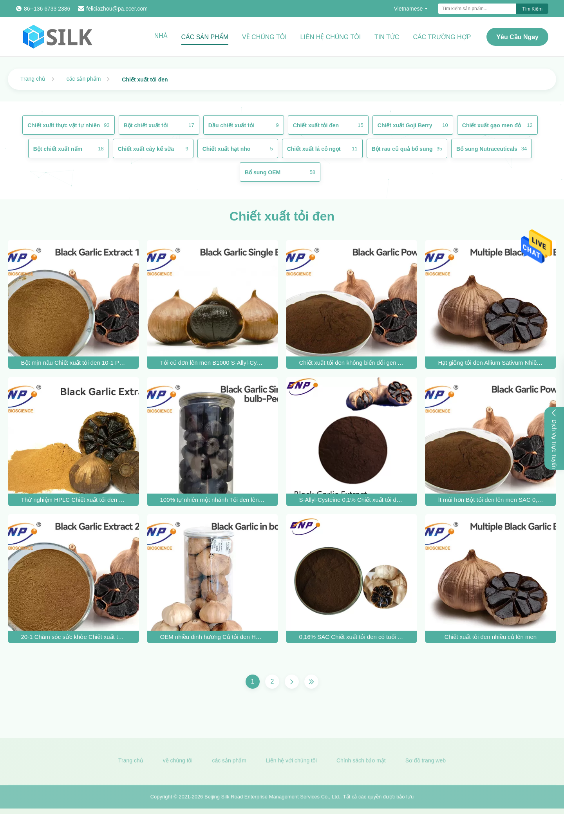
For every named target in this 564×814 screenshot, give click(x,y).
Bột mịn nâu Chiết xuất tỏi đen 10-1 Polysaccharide (73, 362)
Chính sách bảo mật (361, 763)
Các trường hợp (442, 37)
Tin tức (386, 37)
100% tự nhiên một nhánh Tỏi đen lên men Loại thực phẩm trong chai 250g (212, 499)
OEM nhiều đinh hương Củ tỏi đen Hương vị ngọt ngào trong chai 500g (212, 636)
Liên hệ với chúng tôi (291, 763)
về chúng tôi (178, 763)
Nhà (161, 36)
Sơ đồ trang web (425, 763)
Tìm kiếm (532, 9)
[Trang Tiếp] (292, 682)
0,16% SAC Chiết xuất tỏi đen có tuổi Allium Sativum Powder (351, 636)
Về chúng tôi (264, 37)
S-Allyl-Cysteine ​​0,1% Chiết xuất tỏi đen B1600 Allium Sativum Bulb (351, 499)
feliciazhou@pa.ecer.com (117, 8)
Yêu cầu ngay (517, 37)
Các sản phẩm (204, 37)
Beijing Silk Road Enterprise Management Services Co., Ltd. (272, 799)
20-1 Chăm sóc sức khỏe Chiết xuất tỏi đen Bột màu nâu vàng (73, 636)
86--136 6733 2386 (47, 8)
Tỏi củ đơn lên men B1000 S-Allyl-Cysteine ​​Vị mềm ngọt (212, 362)
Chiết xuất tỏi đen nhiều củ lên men (491, 636)
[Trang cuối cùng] (311, 682)
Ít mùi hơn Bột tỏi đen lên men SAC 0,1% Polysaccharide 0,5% (490, 499)
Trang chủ (32, 79)
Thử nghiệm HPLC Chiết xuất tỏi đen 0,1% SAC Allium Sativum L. (73, 499)
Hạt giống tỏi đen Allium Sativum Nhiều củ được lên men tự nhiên (490, 362)
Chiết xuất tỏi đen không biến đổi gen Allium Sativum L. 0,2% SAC (351, 362)
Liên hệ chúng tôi (330, 37)
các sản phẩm (84, 79)
